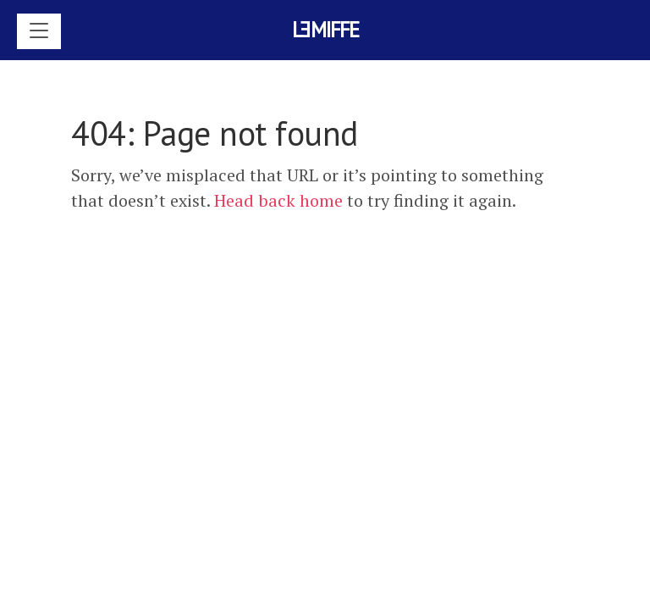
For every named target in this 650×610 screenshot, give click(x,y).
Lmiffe (325, 29)
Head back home (278, 200)
